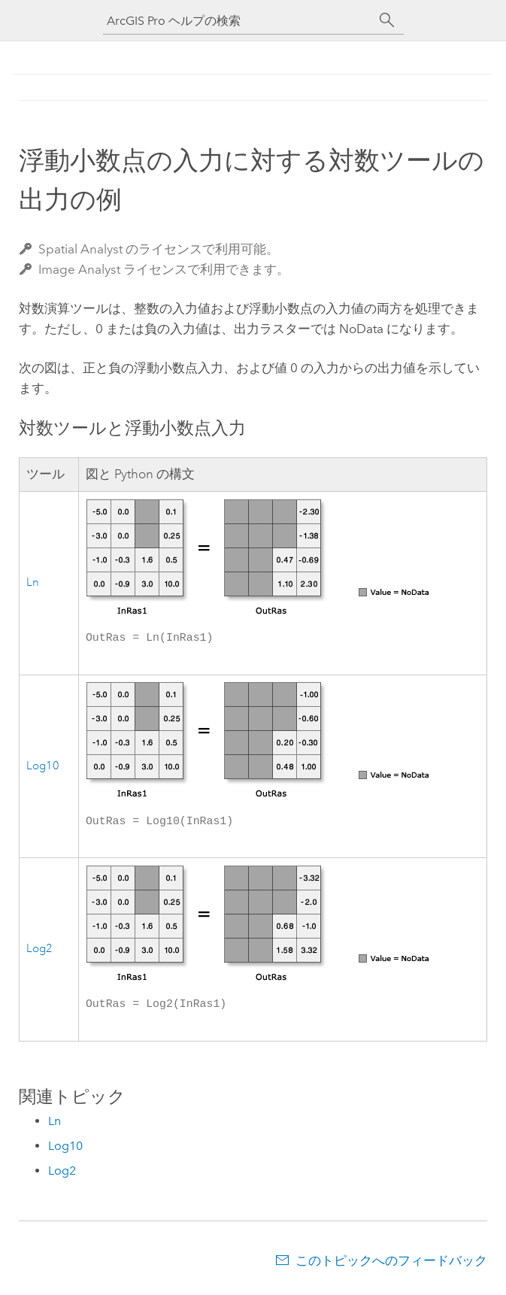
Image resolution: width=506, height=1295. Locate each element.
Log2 (39, 952)
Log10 (42, 768)
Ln (32, 583)
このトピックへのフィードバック (391, 1264)
